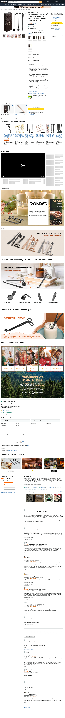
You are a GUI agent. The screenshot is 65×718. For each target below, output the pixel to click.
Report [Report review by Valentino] (32, 524)
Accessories (23, 9)
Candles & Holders (17, 9)
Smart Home (58, 4)
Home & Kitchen (3, 9)
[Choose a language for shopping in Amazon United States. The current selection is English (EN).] (44, 1)
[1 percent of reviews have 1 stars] (9, 490)
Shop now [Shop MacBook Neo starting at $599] (39, 96)
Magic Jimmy (57, 26)
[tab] (30, 287)
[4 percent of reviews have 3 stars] (9, 486)
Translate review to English (28, 649)
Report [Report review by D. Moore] (32, 539)
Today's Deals (28, 4)
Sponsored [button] (3, 456)
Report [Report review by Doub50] (32, 613)
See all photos (60, 491)
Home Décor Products (10, 9)
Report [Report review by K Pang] (25, 666)
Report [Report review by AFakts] (32, 626)
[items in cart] (62, 1)
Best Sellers (20, 4)
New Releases (48, 4)
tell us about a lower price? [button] (14, 450)
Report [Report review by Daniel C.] (25, 702)
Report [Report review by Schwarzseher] (25, 647)
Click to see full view (14, 33)
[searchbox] (25, 2)
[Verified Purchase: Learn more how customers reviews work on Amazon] (33, 514)
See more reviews (27, 629)
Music (62, 4)
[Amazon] (4, 1)
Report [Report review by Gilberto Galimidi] (25, 677)
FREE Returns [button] (31, 33)
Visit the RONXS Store (32, 21)
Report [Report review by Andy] (25, 689)
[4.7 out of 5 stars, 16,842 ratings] (7, 138)
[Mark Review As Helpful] (26, 525)
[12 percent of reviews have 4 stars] (9, 484)
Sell (38, 4)
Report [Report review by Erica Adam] (32, 571)
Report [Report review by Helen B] (32, 584)
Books (24, 4)
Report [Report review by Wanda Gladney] (32, 554)
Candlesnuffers (28, 9)
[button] (2, 4)
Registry (53, 4)
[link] (21, 109)
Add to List (54, 36)
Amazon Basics (13, 4)
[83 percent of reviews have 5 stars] (9, 482)
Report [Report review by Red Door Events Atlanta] (32, 599)
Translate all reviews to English (29, 636)
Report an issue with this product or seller (36, 93)
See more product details (33, 91)
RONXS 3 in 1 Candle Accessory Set (8, 155)
